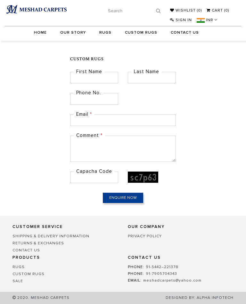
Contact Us (185, 32)
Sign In (181, 20)
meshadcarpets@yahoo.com (172, 280)
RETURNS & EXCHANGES (38, 243)
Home (40, 32)
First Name (89, 71)
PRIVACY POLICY (145, 236)
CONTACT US (26, 250)
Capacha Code (94, 171)
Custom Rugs (141, 32)
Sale (17, 281)
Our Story (73, 32)
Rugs (105, 32)
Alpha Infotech (215, 297)
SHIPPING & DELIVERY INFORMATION (50, 236)
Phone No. (88, 93)
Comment (89, 135)
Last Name (146, 71)
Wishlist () (186, 10)
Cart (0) (218, 10)
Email (84, 114)
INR (207, 20)
